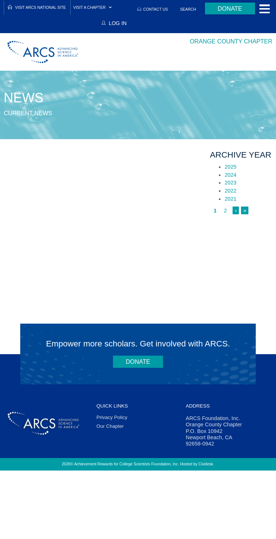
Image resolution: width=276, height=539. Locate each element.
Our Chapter (110, 426)
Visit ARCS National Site (40, 7)
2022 (230, 191)
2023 (230, 183)
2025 (230, 167)
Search (188, 9)
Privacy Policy (111, 417)
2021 (230, 199)
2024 (230, 175)
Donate (230, 8)
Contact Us (155, 9)
